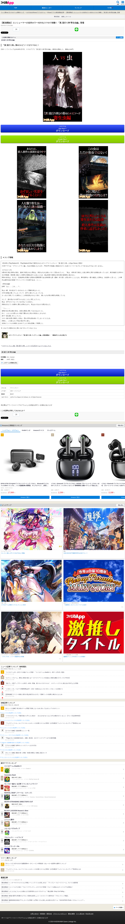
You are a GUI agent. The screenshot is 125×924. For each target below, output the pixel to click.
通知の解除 (71, 913)
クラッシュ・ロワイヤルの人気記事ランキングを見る (15, 735)
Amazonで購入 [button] (25, 497)
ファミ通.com (80, 913)
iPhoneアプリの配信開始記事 (55, 12)
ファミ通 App (7, 3)
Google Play (62, 139)
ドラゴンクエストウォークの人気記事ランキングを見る (16, 720)
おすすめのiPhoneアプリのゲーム (36, 12)
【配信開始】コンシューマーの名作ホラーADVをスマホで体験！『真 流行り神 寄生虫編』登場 (93, 12)
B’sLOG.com (89, 913)
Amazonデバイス (38, 430)
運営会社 (49, 913)
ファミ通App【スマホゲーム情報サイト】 (13, 12)
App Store (62, 129)
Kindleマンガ (26, 430)
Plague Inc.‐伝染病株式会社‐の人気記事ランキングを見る (15, 742)
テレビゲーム (51, 430)
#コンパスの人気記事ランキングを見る (11, 712)
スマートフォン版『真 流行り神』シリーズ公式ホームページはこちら (26, 346)
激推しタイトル (66, 16)
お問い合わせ (34, 913)
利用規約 (42, 913)
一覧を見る (120, 425)
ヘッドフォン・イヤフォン (10, 430)
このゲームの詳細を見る (10, 363)
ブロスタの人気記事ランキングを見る (11, 750)
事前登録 (56, 16)
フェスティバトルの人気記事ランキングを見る (13, 727)
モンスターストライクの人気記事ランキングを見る (14, 757)
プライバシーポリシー (60, 913)
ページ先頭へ (119, 907)
